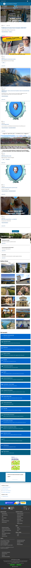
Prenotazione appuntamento (21, 540)
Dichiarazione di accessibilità (6, 556)
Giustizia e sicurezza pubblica (6, 528)
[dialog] (15, 563)
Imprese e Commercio (20, 517)
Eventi (18, 535)
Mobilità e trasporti (19, 523)
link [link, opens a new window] (23, 563)
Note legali (3, 555)
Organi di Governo (4, 513)
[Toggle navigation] (1, 3)
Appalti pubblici (19, 519)
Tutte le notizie (15, 231)
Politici (3, 519)
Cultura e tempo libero (20, 514)
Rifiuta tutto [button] (19, 564)
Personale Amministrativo (5, 520)
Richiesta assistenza (20, 544)
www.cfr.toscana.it (15, 470)
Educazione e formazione (5, 527)
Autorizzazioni (4, 534)
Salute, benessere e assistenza (6, 533)
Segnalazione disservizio (20, 541)
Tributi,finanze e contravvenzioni (6, 530)
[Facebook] (24, 509)
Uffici (2, 516)
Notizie (3, 153)
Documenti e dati (4, 522)
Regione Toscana (3, 1)
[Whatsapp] (28, 509)
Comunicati (18, 528)
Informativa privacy (4, 553)
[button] (15, 566)
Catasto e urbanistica (20, 520)
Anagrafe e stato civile (20, 513)
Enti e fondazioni (4, 517)
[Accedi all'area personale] (27, 1)
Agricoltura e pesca (4, 536)
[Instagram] (26, 509)
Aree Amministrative (5, 514)
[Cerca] (29, 3)
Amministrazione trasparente (6, 552)
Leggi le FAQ (18, 542)
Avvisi (4, 25)
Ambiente (3, 531)
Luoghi (18, 534)
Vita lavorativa (19, 516)
